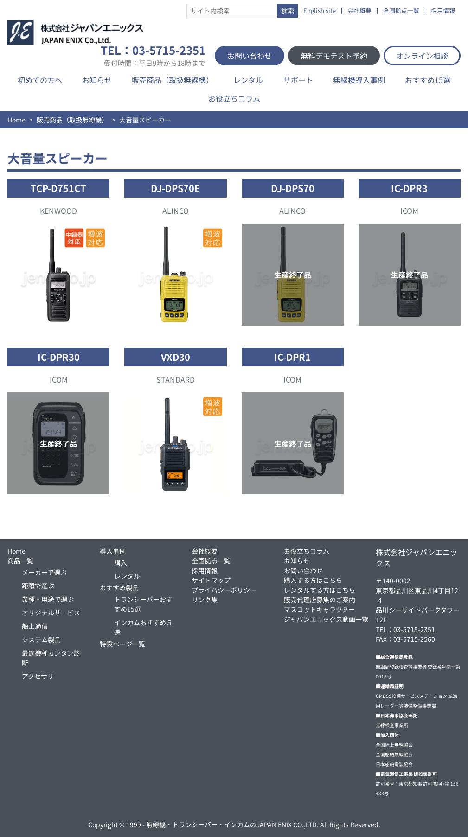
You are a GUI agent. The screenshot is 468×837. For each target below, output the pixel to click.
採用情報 (443, 11)
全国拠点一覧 (401, 11)
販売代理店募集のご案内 (319, 599)
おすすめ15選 (427, 79)
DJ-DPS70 (292, 188)
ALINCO (175, 210)
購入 (120, 562)
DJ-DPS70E (175, 188)
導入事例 (113, 551)
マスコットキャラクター (319, 609)
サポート (298, 79)
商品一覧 (20, 560)
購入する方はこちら (313, 580)
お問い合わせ (249, 55)
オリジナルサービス (51, 612)
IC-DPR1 (292, 357)
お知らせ (97, 79)
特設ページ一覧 (122, 643)
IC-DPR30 (59, 357)
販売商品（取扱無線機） (172, 79)
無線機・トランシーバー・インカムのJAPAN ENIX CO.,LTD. (232, 824)
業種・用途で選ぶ (48, 599)
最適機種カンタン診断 (51, 657)
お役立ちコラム (234, 98)
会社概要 (359, 11)
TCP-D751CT (58, 188)
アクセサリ (38, 676)
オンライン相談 (422, 55)
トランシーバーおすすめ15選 (143, 603)
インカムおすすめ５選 (143, 627)
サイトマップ (211, 580)
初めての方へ (40, 79)
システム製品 (41, 639)
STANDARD (175, 379)
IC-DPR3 (409, 188)
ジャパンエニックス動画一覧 (326, 619)
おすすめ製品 (119, 587)
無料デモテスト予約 (334, 55)
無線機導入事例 (359, 79)
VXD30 (175, 357)
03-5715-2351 (414, 629)
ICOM (409, 210)
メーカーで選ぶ (44, 572)
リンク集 (205, 599)
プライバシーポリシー (224, 589)
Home (16, 119)
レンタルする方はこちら (319, 589)
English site (319, 11)
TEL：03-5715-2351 (153, 56)
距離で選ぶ (38, 585)
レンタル (248, 79)
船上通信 (35, 626)
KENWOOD (58, 210)
